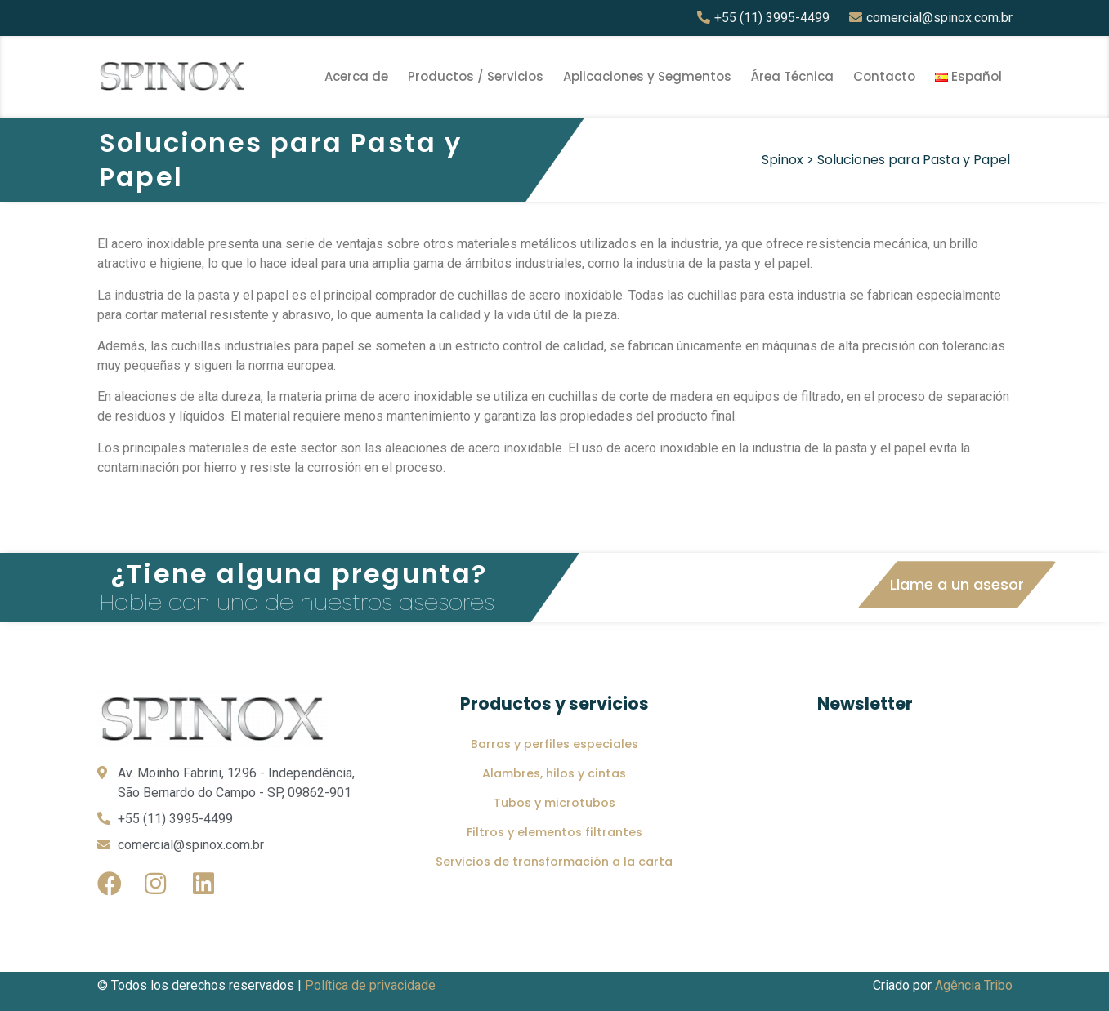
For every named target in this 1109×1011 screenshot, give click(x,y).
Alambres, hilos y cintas (554, 773)
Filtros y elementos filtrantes (554, 832)
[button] (957, 584)
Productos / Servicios (475, 76)
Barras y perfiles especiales (554, 744)
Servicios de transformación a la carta (554, 861)
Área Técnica (792, 76)
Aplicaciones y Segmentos (647, 76)
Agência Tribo (974, 985)
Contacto (884, 76)
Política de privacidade (370, 985)
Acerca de (356, 76)
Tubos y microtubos (554, 803)
